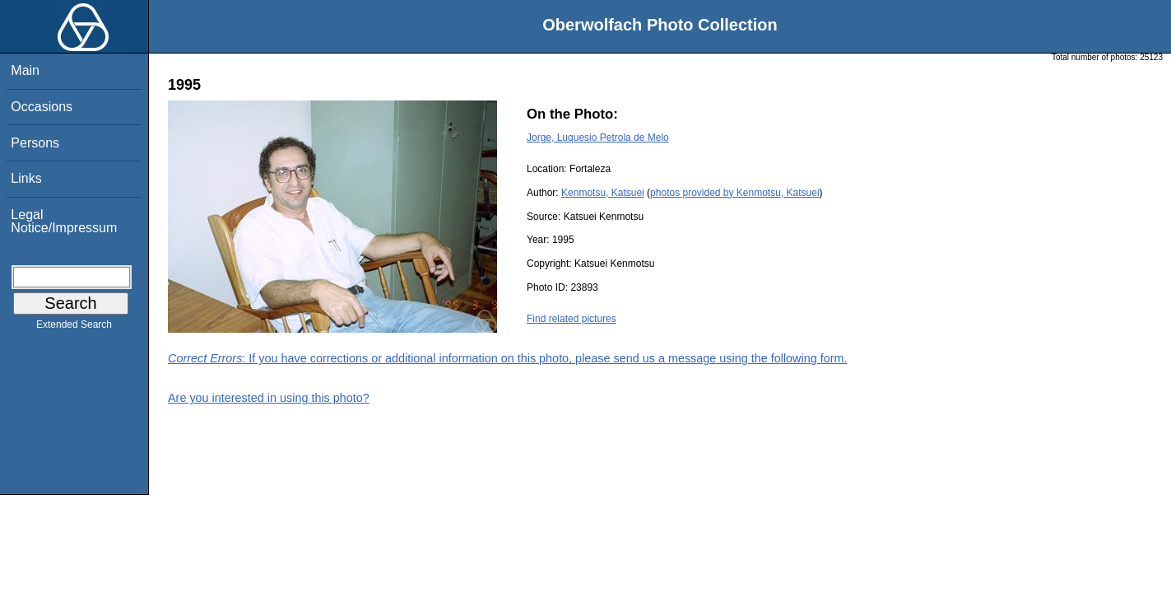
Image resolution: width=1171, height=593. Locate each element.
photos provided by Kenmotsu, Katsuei (734, 192)
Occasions (41, 107)
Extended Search (74, 328)
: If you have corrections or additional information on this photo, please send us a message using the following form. (508, 358)
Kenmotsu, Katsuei (602, 192)
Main (25, 70)
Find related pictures (571, 319)
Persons (35, 143)
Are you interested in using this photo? (268, 397)
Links (26, 178)
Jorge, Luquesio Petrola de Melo (598, 137)
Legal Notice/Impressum (64, 221)
